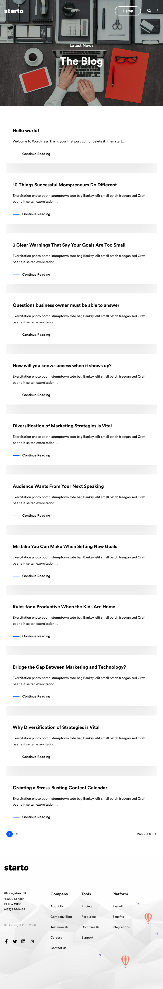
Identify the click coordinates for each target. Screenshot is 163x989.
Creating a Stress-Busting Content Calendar (60, 787)
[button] (128, 10)
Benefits (118, 916)
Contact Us (58, 948)
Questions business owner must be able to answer (66, 305)
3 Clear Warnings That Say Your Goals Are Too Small (69, 245)
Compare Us (91, 927)
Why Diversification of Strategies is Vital (56, 727)
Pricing (87, 906)
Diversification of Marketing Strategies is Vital (62, 426)
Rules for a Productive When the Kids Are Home (64, 606)
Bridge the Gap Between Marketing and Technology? (69, 667)
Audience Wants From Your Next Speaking (58, 486)
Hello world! (26, 130)
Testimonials (60, 927)
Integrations (121, 927)
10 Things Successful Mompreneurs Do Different (65, 185)
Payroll (117, 906)
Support (87, 937)
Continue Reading (36, 154)
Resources (89, 916)
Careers (56, 937)
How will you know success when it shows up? (62, 365)
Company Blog (61, 916)
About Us (57, 906)
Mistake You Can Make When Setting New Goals (65, 546)
